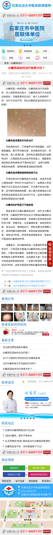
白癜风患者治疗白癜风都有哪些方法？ (32, 281)
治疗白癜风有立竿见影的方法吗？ (30, 286)
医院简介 (11, 51)
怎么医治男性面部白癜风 (15, 347)
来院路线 (28, 51)
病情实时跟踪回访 (39, 474)
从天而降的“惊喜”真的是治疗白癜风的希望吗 (27, 441)
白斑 (45, 51)
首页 (6, 63)
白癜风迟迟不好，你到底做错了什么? (23, 446)
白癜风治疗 (16, 63)
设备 (28, 58)
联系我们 (46, 481)
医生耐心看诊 (39, 468)
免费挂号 (14, 468)
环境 (45, 58)
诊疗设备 (19, 481)
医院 (11, 58)
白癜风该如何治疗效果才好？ (17, 369)
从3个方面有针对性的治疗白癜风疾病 (21, 358)
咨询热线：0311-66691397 (40, 381)
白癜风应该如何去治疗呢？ (16, 352)
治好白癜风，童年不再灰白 (18, 435)
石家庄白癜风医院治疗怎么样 (19, 430)
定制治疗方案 (14, 474)
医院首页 (6, 481)
